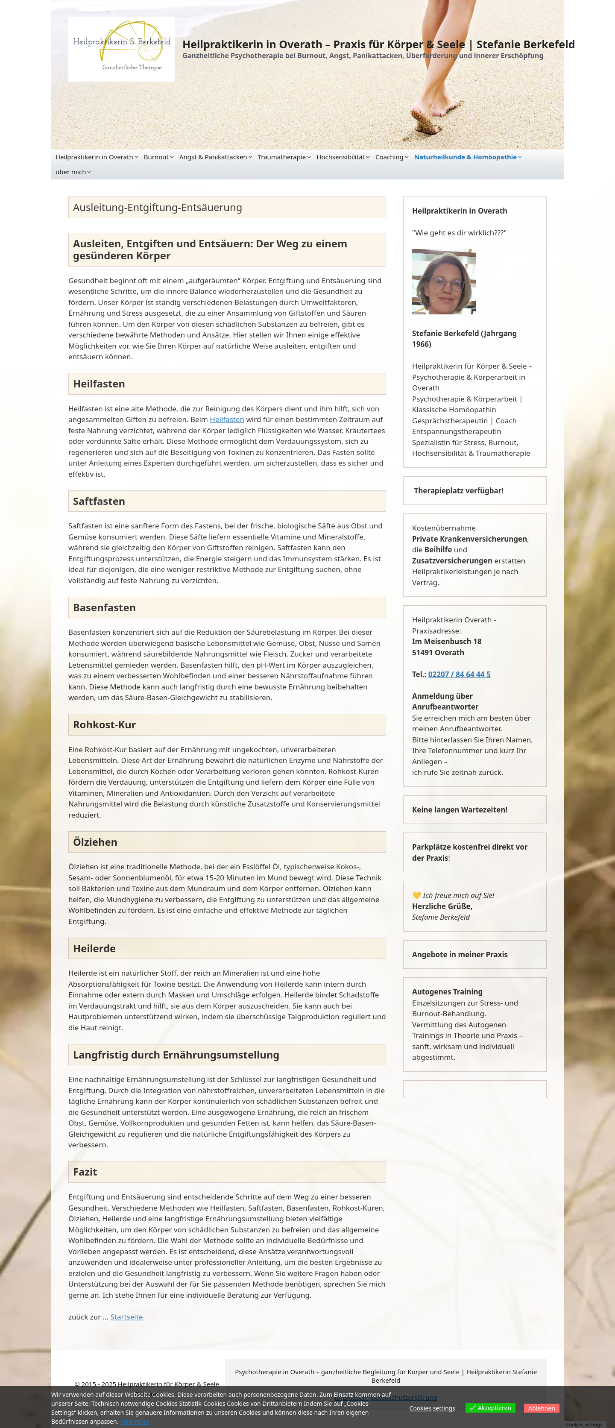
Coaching (389, 156)
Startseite (126, 1317)
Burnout (156, 156)
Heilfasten (227, 419)
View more (134, 1421)
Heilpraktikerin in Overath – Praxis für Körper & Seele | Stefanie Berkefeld (378, 44)
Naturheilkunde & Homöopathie (465, 156)
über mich (71, 171)
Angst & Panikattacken (213, 156)
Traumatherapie (282, 156)
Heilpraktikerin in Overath (94, 156)
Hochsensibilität (340, 156)
